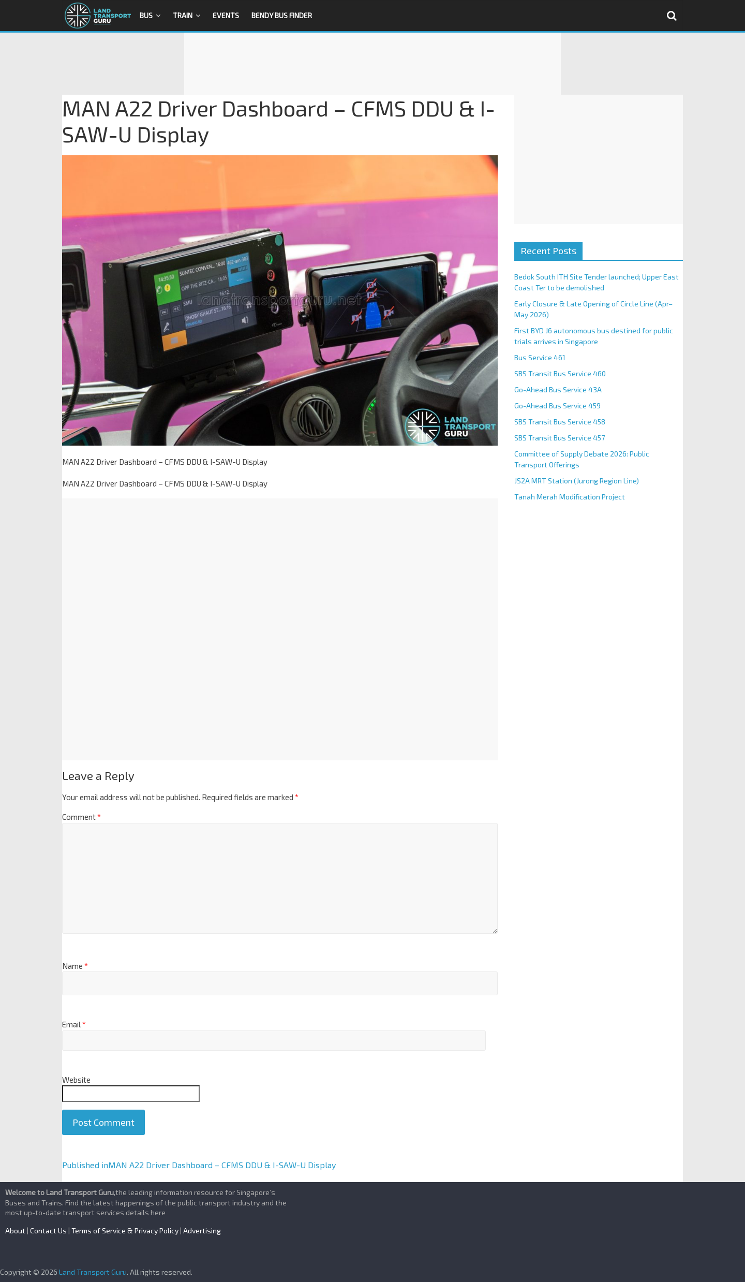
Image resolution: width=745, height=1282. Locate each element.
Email (74, 1024)
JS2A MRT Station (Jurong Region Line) (576, 480)
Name (75, 965)
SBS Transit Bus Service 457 (559, 437)
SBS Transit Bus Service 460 (560, 373)
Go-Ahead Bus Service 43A (558, 389)
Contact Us (48, 1230)
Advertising (202, 1230)
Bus (146, 15)
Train (182, 15)
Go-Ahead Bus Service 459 (557, 405)
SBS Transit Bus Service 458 (559, 421)
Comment (81, 816)
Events (226, 15)
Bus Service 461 (539, 357)
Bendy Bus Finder (281, 15)
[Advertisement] (372, 64)
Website (76, 1079)
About (15, 1230)
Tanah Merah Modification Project (569, 496)
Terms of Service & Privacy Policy (124, 1230)
